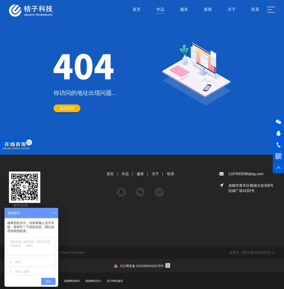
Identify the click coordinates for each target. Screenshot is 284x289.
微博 (159, 190)
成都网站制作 (72, 280)
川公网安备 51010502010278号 (142, 266)
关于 (155, 174)
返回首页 (67, 108)
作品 (125, 174)
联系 (170, 174)
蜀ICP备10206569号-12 (258, 252)
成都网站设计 (93, 280)
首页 (110, 174)
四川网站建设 (115, 280)
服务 (140, 174)
